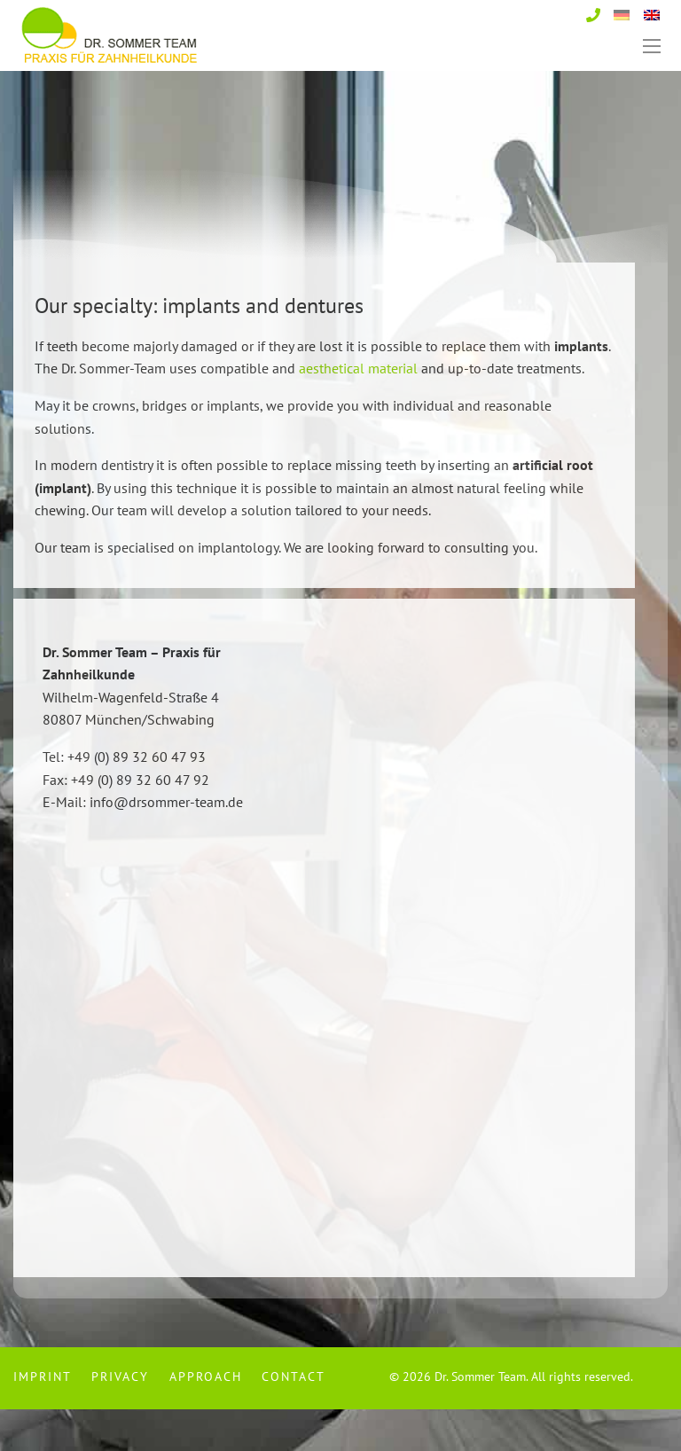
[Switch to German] (622, 13)
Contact (293, 1419)
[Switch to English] (652, 13)
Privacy (120, 1419)
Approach (205, 1419)
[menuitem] (47, 1419)
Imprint (42, 1419)
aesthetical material (358, 410)
